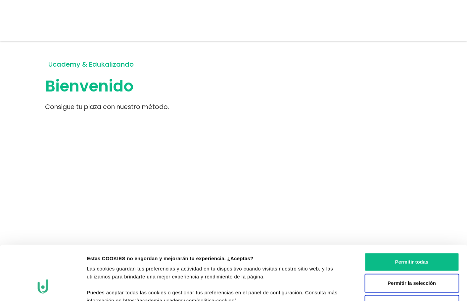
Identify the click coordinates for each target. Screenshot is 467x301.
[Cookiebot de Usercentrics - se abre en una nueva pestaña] (43, 288)
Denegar (412, 257)
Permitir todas (412, 215)
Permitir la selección (412, 236)
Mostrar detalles (363, 288)
